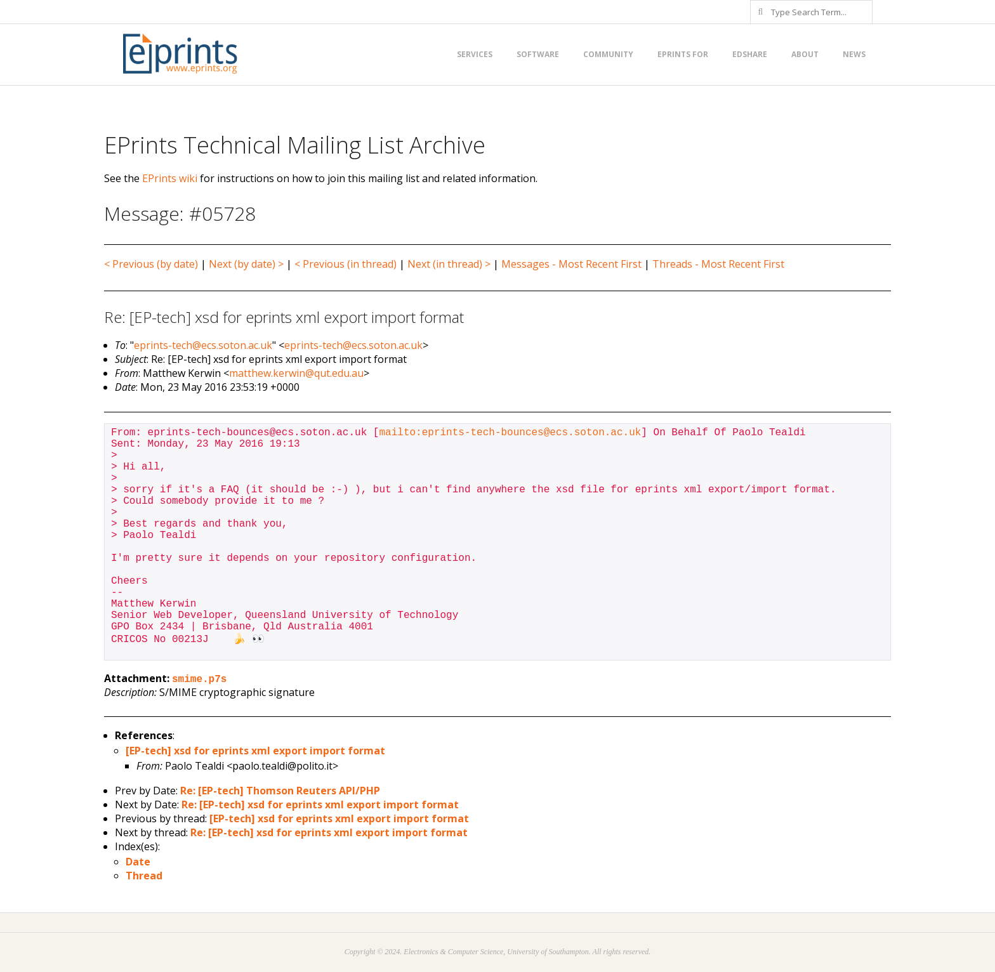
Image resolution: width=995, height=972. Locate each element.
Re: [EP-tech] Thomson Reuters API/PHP (280, 791)
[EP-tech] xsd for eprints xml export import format (255, 751)
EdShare (749, 54)
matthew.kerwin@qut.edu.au (296, 373)
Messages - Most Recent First (571, 264)
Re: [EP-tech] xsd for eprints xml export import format (320, 804)
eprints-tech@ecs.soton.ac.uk (203, 345)
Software (538, 54)
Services (474, 54)
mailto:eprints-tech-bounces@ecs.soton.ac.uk (510, 432)
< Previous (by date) (151, 264)
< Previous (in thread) (345, 264)
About (805, 54)
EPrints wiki (169, 178)
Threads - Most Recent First (718, 264)
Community (608, 54)
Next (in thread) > (449, 264)
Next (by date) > (246, 264)
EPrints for (682, 54)
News (854, 54)
